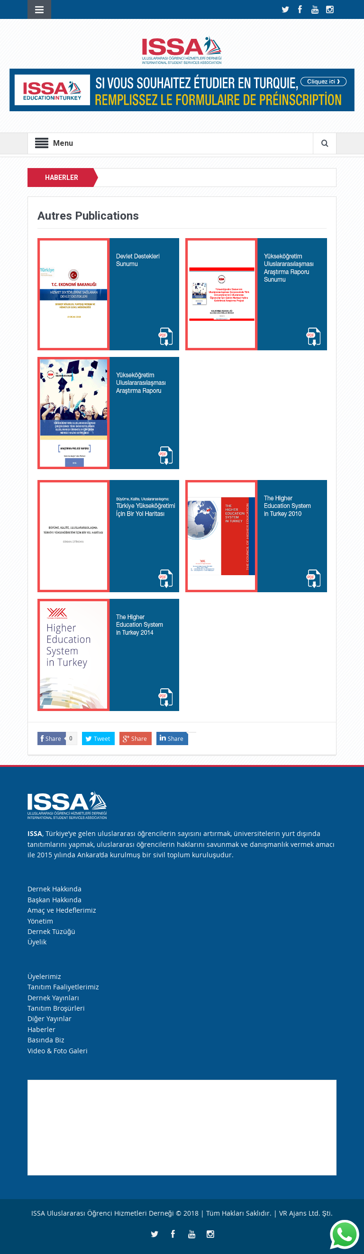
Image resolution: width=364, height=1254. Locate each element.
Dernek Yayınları (53, 997)
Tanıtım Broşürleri (56, 1008)
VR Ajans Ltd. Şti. (306, 1213)
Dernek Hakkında (54, 888)
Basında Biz (45, 1039)
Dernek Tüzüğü (51, 931)
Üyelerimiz (44, 976)
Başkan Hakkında (54, 899)
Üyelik (36, 941)
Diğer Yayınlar (49, 1018)
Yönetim (40, 920)
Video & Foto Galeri (57, 1050)
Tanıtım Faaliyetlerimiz (63, 986)
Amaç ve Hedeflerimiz (61, 910)
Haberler (41, 1029)
